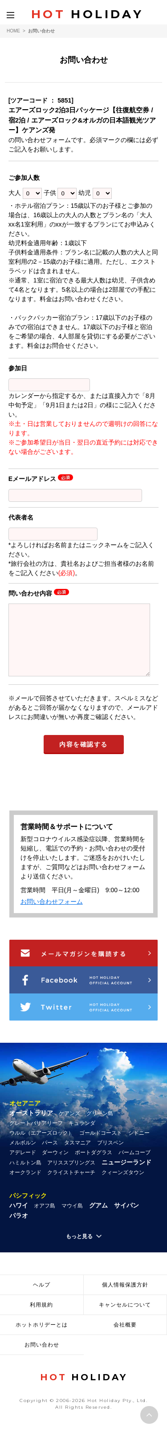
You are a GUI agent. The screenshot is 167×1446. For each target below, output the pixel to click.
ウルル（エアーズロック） (41, 1146)
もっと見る (79, 1250)
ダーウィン (55, 1166)
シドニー (139, 1146)
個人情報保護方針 (125, 1298)
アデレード (22, 1166)
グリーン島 (99, 1127)
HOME (13, 30)
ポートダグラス (93, 1166)
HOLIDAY (87, 14)
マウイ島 (72, 1219)
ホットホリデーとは (42, 1338)
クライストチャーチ (71, 1186)
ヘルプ (41, 1298)
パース (50, 1156)
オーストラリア (31, 1126)
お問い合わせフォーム (51, 914)
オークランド (25, 1186)
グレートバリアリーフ (36, 1136)
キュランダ (82, 1136)
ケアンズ (69, 1127)
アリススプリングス (71, 1176)
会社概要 (125, 1338)
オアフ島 (44, 1219)
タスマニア (77, 1156)
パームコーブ (134, 1166)
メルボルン (22, 1156)
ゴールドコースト (100, 1146)
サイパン (126, 1218)
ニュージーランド (126, 1175)
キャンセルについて (125, 1318)
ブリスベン (110, 1156)
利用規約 (41, 1318)
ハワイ (18, 1218)
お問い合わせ (41, 1358)
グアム (98, 1218)
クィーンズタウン (123, 1186)
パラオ (18, 1228)
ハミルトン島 (25, 1176)
